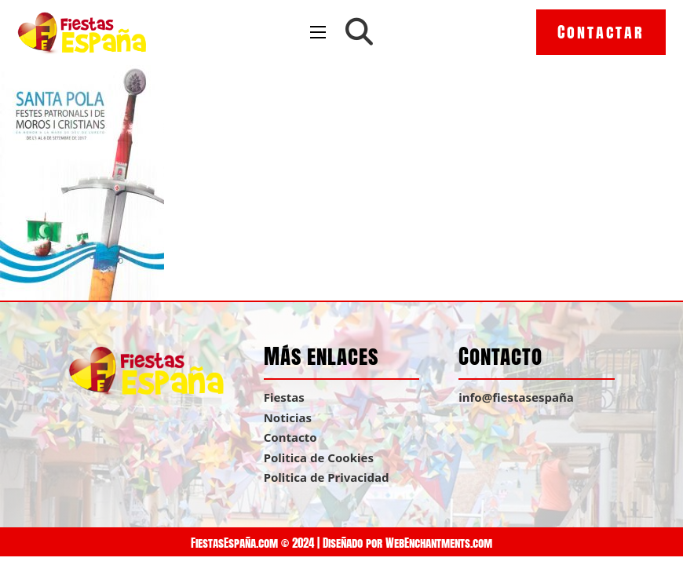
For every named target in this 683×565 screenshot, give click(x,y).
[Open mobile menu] (318, 32)
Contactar (601, 32)
